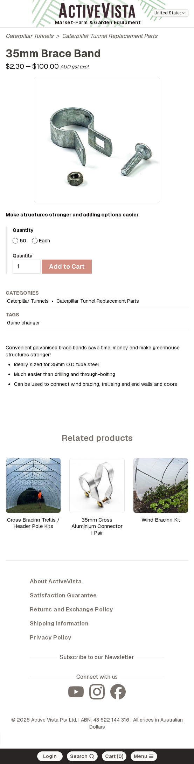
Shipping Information (59, 623)
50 (23, 240)
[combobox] (170, 13)
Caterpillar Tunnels (29, 36)
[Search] (82, 756)
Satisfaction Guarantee (63, 595)
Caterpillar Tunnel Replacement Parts (109, 36)
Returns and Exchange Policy (71, 609)
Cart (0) (114, 756)
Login (50, 756)
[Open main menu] (144, 756)
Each (44, 240)
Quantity (23, 255)
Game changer (23, 323)
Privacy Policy (50, 637)
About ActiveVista (56, 581)
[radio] (15, 240)
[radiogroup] (100, 240)
